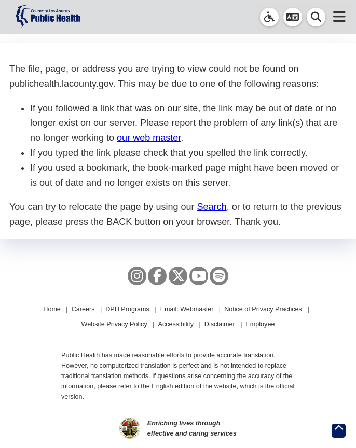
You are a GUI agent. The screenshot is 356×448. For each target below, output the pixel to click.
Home (52, 309)
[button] (292, 17)
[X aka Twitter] (178, 276)
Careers (83, 309)
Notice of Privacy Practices (263, 309)
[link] (269, 17)
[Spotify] (219, 276)
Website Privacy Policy (114, 324)
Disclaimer (219, 324)
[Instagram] (137, 276)
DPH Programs (127, 309)
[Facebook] (157, 276)
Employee (260, 324)
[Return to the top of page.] (339, 431)
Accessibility (176, 324)
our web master (149, 138)
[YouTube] (198, 276)
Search (212, 206)
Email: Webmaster (187, 309)
